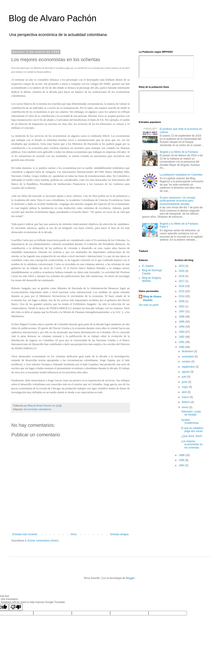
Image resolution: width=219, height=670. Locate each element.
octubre (186, 361)
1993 (182, 331)
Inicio (74, 534)
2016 (182, 286)
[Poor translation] (16, 607)
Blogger (130, 578)
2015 (182, 291)
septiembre (188, 366)
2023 (182, 265)
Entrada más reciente (24, 534)
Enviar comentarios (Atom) (43, 540)
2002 (182, 306)
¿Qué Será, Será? (191, 436)
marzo (186, 397)
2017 (182, 281)
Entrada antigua (119, 534)
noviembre (188, 356)
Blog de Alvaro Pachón (52, 18)
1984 (182, 465)
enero (185, 407)
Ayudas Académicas (189, 421)
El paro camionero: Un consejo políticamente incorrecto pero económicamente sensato (177, 200)
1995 (182, 321)
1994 (182, 326)
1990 (182, 347)
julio (184, 376)
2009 (182, 301)
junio (185, 381)
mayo (185, 386)
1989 (182, 455)
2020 (182, 270)
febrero (186, 402)
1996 (182, 316)
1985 (182, 460)
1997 (182, 311)
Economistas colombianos (37, 409)
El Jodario (148, 265)
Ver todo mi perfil (148, 304)
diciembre (188, 351)
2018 (182, 276)
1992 (182, 336)
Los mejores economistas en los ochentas (192, 444)
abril (184, 392)
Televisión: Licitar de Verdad (191, 413)
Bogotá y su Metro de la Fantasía (179, 151)
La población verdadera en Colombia (181, 174)
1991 (182, 342)
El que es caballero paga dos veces (192, 430)
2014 (182, 296)
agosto (186, 371)
